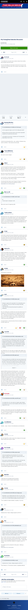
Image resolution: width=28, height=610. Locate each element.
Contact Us (14, 605)
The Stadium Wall (11, 44)
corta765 (16, 398)
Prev (4, 52)
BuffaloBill (17, 525)
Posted (8, 58)
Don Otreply (17, 492)
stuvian (16, 452)
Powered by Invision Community (14, 608)
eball (16, 355)
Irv (15, 560)
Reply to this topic (14, 48)
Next (24, 52)
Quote (5, 71)
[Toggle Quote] (2, 127)
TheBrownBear (18, 336)
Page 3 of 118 (14, 52)
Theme (9, 605)
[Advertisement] (14, 23)
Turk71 (16, 196)
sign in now (3, 581)
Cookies (19, 605)
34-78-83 (17, 127)
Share (6, 593)
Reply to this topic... (6, 586)
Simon (16, 299)
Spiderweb (4, 42)
